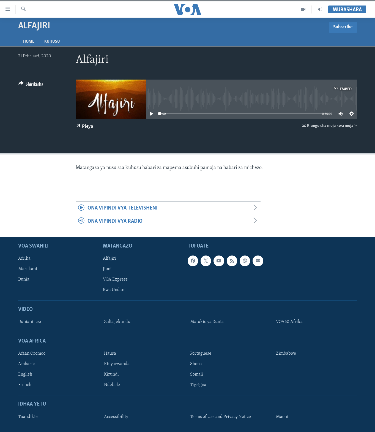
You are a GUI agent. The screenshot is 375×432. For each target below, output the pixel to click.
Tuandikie (28, 417)
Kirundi (111, 374)
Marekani (27, 269)
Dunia (23, 279)
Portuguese (200, 353)
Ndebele (112, 385)
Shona (196, 364)
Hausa (110, 353)
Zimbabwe (286, 353)
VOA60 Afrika (289, 322)
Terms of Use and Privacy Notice (220, 417)
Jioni (107, 269)
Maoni (282, 417)
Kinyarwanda (117, 364)
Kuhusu (52, 41)
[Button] (30, 85)
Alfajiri (109, 258)
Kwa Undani (114, 290)
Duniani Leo (29, 322)
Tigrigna (198, 385)
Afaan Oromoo (31, 353)
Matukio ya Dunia (207, 322)
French (24, 385)
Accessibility (116, 417)
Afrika (24, 258)
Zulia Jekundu (117, 322)
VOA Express (115, 279)
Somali (196, 374)
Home (28, 41)
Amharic (26, 364)
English (25, 374)
